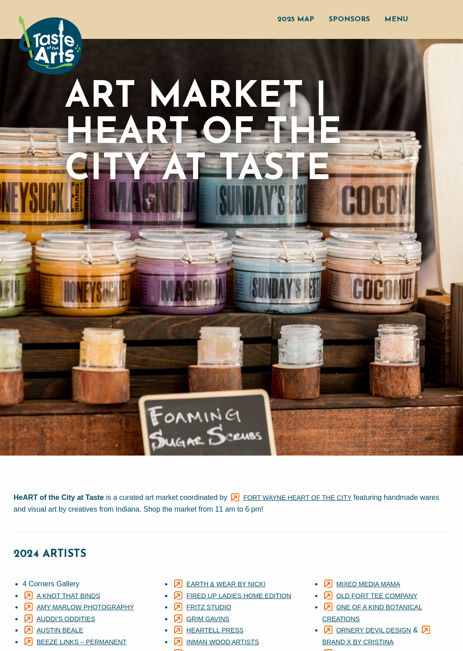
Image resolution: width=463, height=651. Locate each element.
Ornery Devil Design (373, 630)
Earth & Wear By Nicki (225, 584)
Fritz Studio (208, 607)
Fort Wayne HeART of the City (297, 497)
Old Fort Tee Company (377, 595)
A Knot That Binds (68, 595)
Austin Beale (60, 630)
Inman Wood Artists (222, 642)
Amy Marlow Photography (85, 607)
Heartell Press (214, 630)
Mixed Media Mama (368, 584)
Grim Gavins (207, 618)
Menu (396, 19)
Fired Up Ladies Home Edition (238, 595)
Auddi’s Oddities (66, 618)
